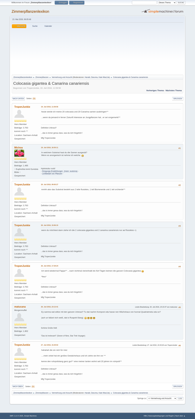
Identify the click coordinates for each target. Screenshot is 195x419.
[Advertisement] (97, 51)
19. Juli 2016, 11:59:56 (49, 107)
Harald (87, 77)
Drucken (178, 99)
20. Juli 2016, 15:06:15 (49, 225)
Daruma (94, 77)
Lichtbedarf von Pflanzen (52, 174)
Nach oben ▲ (180, 416)
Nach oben (18, 386)
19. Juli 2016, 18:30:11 (49, 147)
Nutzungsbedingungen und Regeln (161, 416)
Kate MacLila (104, 77)
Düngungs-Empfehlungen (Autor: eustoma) (59, 171)
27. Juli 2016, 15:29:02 (49, 345)
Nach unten (18, 99)
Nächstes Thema (174, 90)
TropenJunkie (22, 107)
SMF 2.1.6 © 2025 (16, 416)
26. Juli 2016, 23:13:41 (49, 307)
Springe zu (141, 398)
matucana (20, 306)
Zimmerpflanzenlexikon (30, 11)
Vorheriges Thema (155, 90)
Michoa (18, 147)
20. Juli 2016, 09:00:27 (49, 184)
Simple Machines (30, 416)
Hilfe (145, 416)
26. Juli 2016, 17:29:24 (49, 266)
